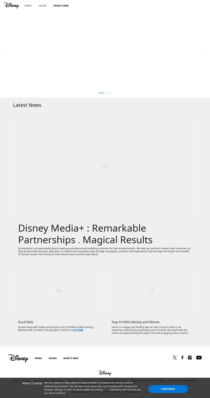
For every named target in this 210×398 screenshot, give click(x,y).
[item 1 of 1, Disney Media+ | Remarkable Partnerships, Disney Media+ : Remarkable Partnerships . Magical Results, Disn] (105, 186)
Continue (168, 389)
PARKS (38, 357)
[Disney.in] (12, 5)
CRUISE (53, 357)
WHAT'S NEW (70, 357)
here (105, 389)
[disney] (18, 358)
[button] (4, 53)
